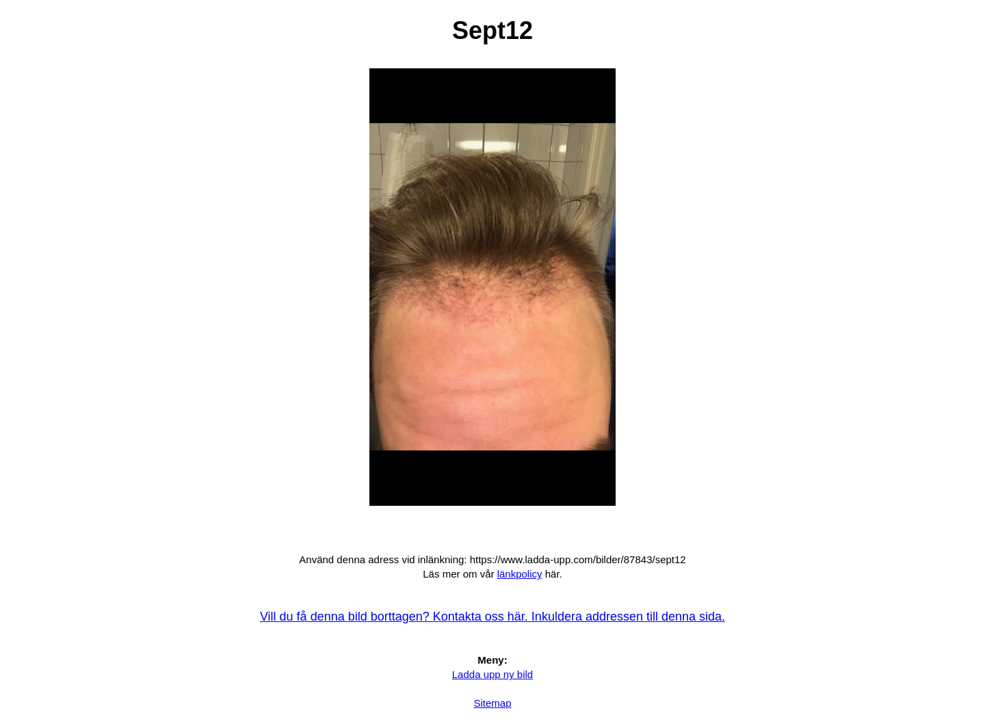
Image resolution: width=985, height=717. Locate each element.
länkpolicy (519, 574)
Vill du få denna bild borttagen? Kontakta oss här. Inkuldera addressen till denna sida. (492, 616)
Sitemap (492, 703)
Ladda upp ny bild (492, 674)
